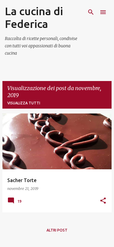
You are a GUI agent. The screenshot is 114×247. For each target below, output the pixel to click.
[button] (103, 201)
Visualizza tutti (23, 103)
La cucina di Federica (34, 17)
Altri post (57, 230)
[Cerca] (91, 12)
